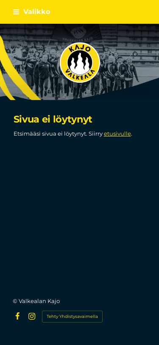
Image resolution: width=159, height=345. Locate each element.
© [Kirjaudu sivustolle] (16, 301)
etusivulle (117, 133)
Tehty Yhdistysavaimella (72, 316)
